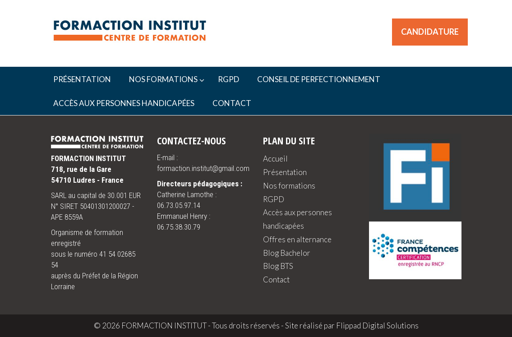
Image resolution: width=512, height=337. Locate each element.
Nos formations (289, 185)
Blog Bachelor (286, 253)
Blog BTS (278, 266)
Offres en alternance (297, 239)
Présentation (285, 172)
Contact (276, 279)
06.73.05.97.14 (178, 205)
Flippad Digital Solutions (377, 325)
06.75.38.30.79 (178, 226)
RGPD (273, 199)
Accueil (275, 158)
